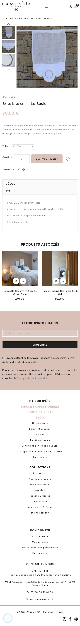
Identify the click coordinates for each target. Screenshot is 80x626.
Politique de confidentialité (32, 378)
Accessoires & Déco (40, 507)
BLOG (40, 417)
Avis (9, 191)
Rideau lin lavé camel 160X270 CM (60, 291)
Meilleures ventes (40, 484)
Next (8, 24)
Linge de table (40, 501)
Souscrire (39, 344)
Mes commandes (40, 536)
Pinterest (23, 169)
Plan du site (40, 457)
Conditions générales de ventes (40, 445)
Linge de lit (40, 490)
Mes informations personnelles (40, 547)
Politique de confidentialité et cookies (40, 451)
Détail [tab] (10, 183)
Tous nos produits (40, 512)
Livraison (40, 434)
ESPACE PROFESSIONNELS (40, 406)
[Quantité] (22, 158)
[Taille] (23, 146)
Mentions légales (40, 440)
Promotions (40, 473)
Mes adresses (40, 542)
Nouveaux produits (40, 479)
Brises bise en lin (10, 97)
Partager (18, 169)
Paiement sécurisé (40, 428)
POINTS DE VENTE (40, 412)
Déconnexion (40, 553)
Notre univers (40, 423)
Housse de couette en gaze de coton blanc (20, 291)
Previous (8, 69)
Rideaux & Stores (40, 495)
